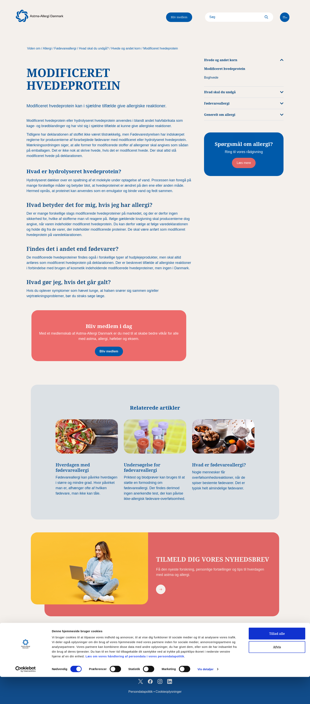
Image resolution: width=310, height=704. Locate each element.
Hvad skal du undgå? (94, 48)
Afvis (277, 674)
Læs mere (244, 163)
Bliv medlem (179, 17)
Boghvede (211, 77)
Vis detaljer (206, 696)
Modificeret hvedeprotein (160, 48)
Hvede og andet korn (126, 48)
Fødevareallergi (65, 48)
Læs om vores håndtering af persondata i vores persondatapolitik (134, 683)
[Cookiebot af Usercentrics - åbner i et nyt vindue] (25, 696)
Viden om (33, 48)
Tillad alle (277, 660)
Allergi (47, 48)
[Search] (233, 17)
